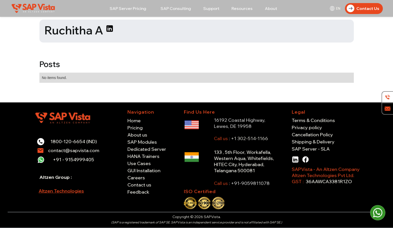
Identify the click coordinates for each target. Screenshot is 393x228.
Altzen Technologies (61, 191)
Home (134, 121)
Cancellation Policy (312, 135)
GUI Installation (144, 171)
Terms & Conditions (313, 120)
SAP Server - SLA (311, 149)
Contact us (139, 185)
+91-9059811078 (250, 183)
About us (137, 135)
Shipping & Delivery (313, 142)
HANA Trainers (143, 156)
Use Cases (139, 164)
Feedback (138, 192)
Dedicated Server (146, 149)
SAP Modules (142, 142)
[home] (33, 8)
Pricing (135, 128)
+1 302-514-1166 (249, 138)
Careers (136, 178)
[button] (128, 8)
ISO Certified (200, 191)
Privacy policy (307, 128)
